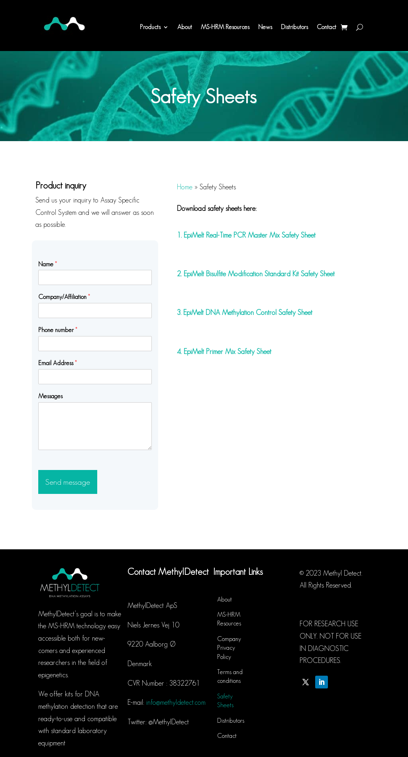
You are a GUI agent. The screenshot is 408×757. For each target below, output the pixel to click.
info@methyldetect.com (176, 702)
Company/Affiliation (64, 296)
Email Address (57, 363)
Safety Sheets (225, 700)
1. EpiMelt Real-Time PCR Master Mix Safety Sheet (246, 235)
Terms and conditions (230, 676)
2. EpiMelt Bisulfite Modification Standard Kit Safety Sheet (256, 274)
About (184, 27)
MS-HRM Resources (225, 27)
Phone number (57, 329)
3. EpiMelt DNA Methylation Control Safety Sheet (244, 313)
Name (47, 264)
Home (184, 187)
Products (150, 27)
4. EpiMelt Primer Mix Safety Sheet (224, 352)
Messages (50, 396)
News (265, 27)
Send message (67, 482)
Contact (326, 27)
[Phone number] (94, 343)
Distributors (294, 27)
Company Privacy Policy (229, 647)
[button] (391, 11)
